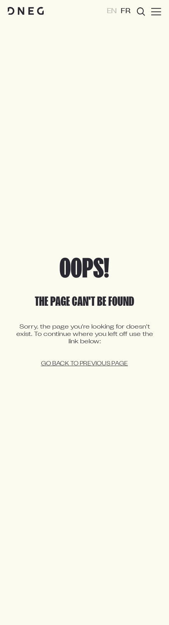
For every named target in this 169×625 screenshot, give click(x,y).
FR (126, 11)
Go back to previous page (84, 363)
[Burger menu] (156, 12)
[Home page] (26, 11)
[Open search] (141, 11)
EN (112, 11)
